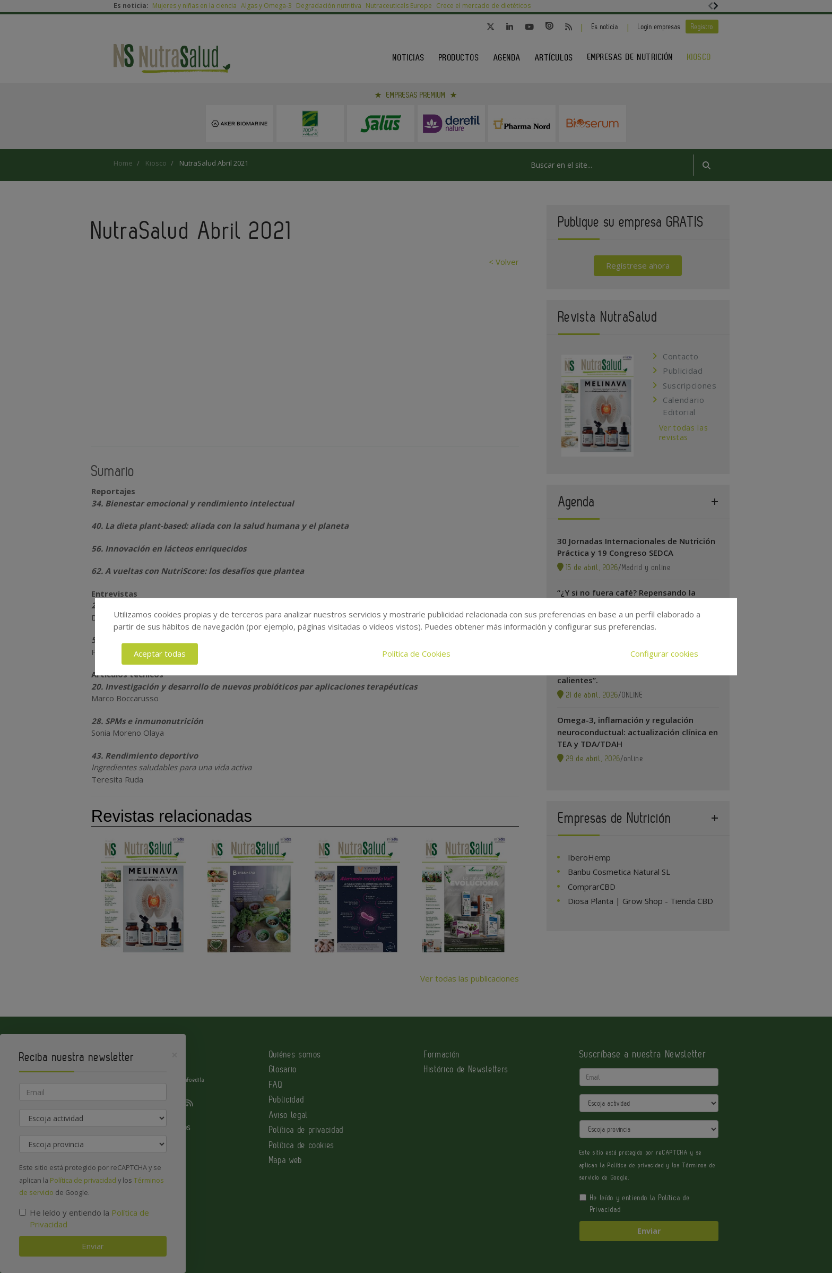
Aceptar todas (160, 653)
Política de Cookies (416, 653)
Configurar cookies (664, 653)
